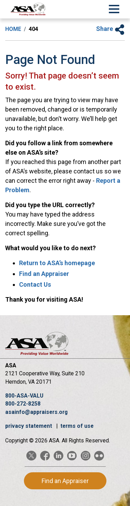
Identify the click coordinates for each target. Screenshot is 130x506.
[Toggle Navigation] (114, 8)
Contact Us (35, 284)
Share (110, 28)
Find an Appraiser (44, 273)
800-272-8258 (23, 403)
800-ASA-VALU (24, 395)
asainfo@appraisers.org (36, 412)
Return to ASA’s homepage (57, 263)
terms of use (77, 426)
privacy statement (29, 426)
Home (13, 29)
